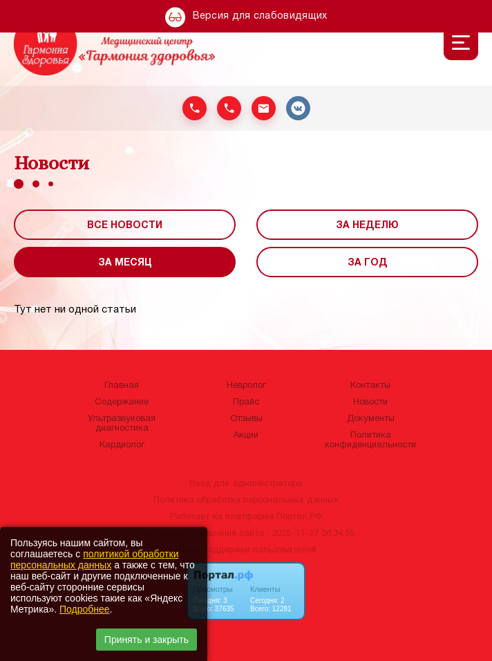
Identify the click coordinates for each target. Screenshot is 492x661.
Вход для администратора (246, 484)
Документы (371, 419)
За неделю (367, 225)
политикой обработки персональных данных (94, 559)
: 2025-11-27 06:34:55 (310, 534)
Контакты (370, 386)
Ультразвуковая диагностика (121, 424)
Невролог (246, 386)
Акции (246, 435)
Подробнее (84, 609)
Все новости (124, 225)
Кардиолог (122, 445)
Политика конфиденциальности (370, 440)
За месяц (124, 263)
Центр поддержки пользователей (246, 550)
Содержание (122, 402)
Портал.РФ (299, 517)
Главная (121, 386)
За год (368, 263)
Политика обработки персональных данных (246, 500)
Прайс (246, 402)
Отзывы (246, 419)
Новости (370, 402)
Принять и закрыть (146, 639)
